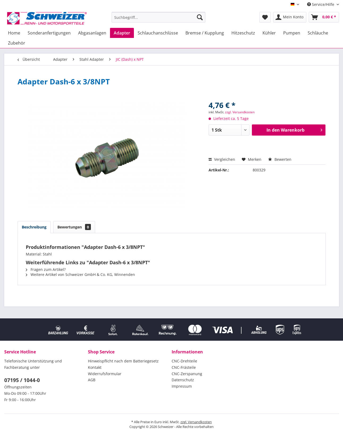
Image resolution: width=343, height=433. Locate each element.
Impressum (182, 386)
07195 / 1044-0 (22, 380)
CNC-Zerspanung (187, 373)
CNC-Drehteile (184, 360)
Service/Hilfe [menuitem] (321, 4)
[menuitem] (158, 17)
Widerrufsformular (104, 373)
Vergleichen (222, 159)
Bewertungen (74, 227)
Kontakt (94, 367)
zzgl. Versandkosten (240, 112)
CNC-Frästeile (184, 367)
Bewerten (279, 159)
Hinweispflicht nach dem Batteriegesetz (123, 360)
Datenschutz (183, 379)
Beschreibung (34, 227)
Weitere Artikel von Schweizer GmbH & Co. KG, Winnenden (80, 274)
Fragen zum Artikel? (46, 269)
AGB (91, 379)
